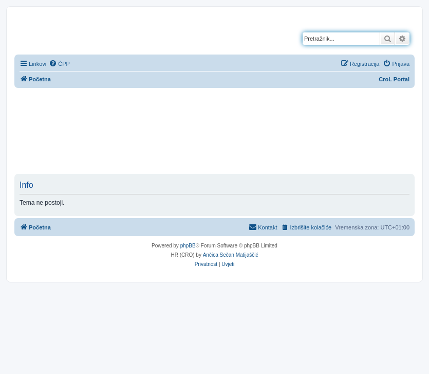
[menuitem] (59, 64)
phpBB (188, 245)
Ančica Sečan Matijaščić (230, 255)
